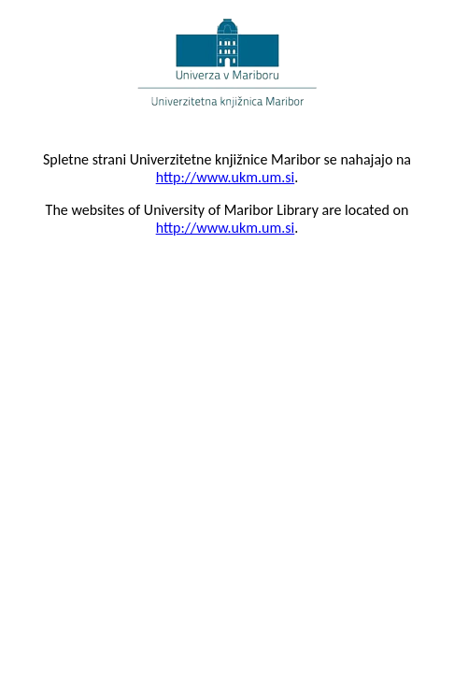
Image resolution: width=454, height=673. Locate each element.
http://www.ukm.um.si (225, 177)
